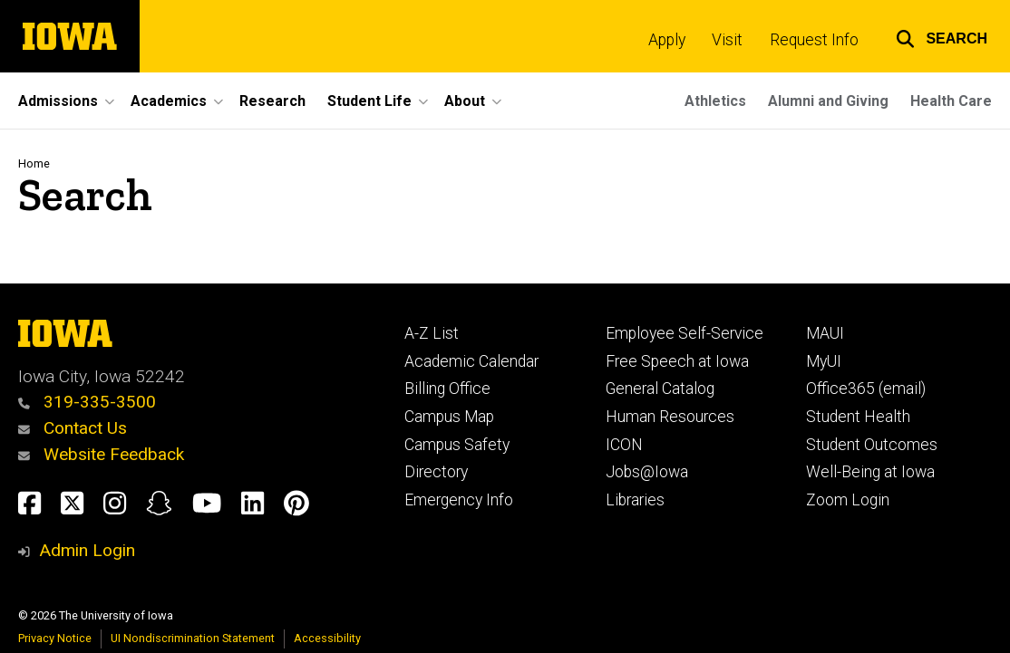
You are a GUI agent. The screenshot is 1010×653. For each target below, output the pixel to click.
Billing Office (447, 388)
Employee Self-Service (684, 333)
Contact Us (72, 428)
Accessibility (327, 638)
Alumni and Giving (828, 101)
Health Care (951, 101)
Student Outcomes (871, 445)
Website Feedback (101, 454)
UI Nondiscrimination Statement (193, 638)
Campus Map (449, 417)
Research (272, 101)
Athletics (715, 101)
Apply (666, 40)
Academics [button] (169, 101)
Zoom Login (847, 500)
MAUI (825, 333)
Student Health (858, 417)
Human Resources (670, 417)
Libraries (635, 500)
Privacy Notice (55, 638)
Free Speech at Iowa (677, 361)
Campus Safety (457, 445)
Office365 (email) (866, 388)
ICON (624, 445)
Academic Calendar (471, 361)
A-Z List (431, 333)
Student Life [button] (369, 101)
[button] (941, 36)
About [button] (464, 101)
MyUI (823, 361)
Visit (727, 40)
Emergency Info (458, 500)
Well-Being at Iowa (870, 472)
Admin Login (87, 550)
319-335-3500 (87, 401)
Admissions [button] (58, 101)
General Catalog (660, 388)
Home (34, 163)
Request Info (814, 40)
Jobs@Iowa (647, 472)
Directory (436, 472)
